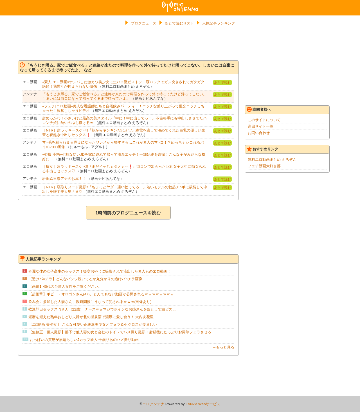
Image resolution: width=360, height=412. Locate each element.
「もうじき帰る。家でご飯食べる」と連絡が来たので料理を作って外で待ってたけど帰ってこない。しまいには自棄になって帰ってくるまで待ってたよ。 (124, 96)
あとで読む (222, 83)
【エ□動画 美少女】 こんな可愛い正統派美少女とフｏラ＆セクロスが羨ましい (92, 324)
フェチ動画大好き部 (264, 166)
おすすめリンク (262, 148)
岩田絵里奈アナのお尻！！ (64, 178)
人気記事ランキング (218, 23)
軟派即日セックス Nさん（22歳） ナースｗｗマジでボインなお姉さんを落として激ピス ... (102, 309)
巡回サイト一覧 (260, 126)
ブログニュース (143, 23)
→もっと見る (223, 347)
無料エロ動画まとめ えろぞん (272, 159)
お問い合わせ (259, 133)
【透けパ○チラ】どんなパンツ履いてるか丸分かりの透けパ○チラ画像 (85, 279)
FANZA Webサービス (203, 404)
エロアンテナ (180, 3)
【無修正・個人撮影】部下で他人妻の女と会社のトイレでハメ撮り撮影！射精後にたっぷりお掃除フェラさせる (119, 332)
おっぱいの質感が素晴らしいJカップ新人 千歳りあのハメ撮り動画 (84, 340)
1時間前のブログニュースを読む (128, 212)
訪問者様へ (259, 109)
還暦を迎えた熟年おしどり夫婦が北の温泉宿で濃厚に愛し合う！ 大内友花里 (91, 317)
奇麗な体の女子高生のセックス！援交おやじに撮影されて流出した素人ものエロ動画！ (99, 271)
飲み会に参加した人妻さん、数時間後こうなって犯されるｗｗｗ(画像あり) (90, 302)
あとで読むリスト (179, 23)
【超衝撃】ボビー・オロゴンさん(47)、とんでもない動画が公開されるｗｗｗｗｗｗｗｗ (101, 294)
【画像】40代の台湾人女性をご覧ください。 (65, 286)
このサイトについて (264, 120)
